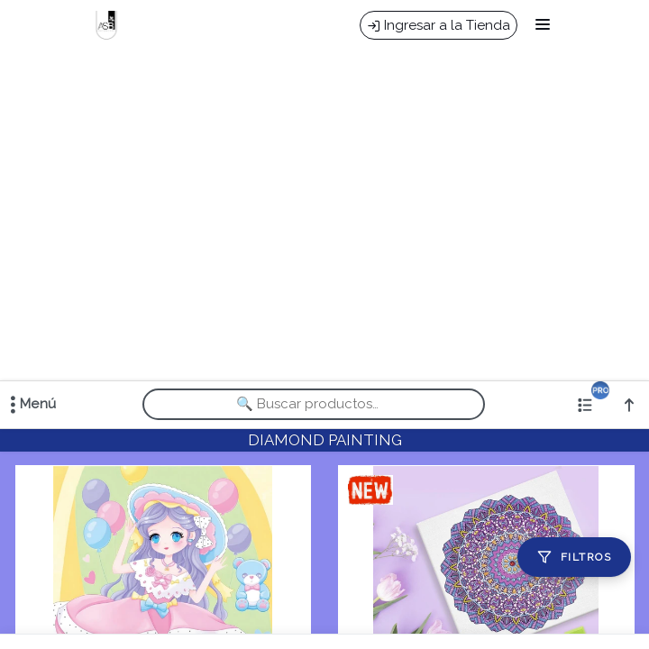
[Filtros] (574, 557)
